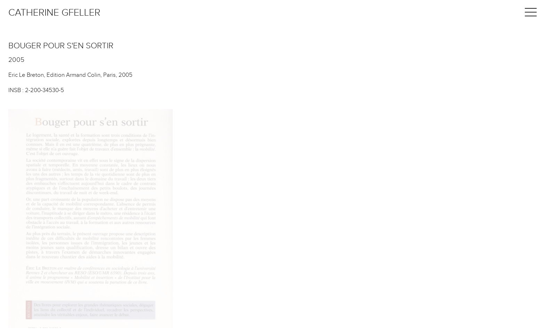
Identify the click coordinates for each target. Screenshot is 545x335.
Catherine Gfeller (54, 12)
